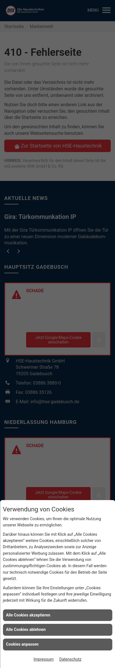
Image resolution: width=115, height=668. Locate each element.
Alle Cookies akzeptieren (28, 615)
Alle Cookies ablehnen (26, 629)
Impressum (43, 659)
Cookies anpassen (22, 644)
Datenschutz (70, 659)
